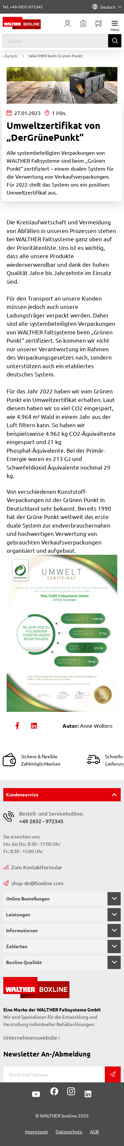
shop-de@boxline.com (33, 883)
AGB (94, 1131)
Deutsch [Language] (106, 7)
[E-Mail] (54, 1074)
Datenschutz (69, 1131)
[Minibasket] (98, 23)
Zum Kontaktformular (32, 867)
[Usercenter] (67, 23)
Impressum (36, 1131)
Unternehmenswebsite (30, 1037)
